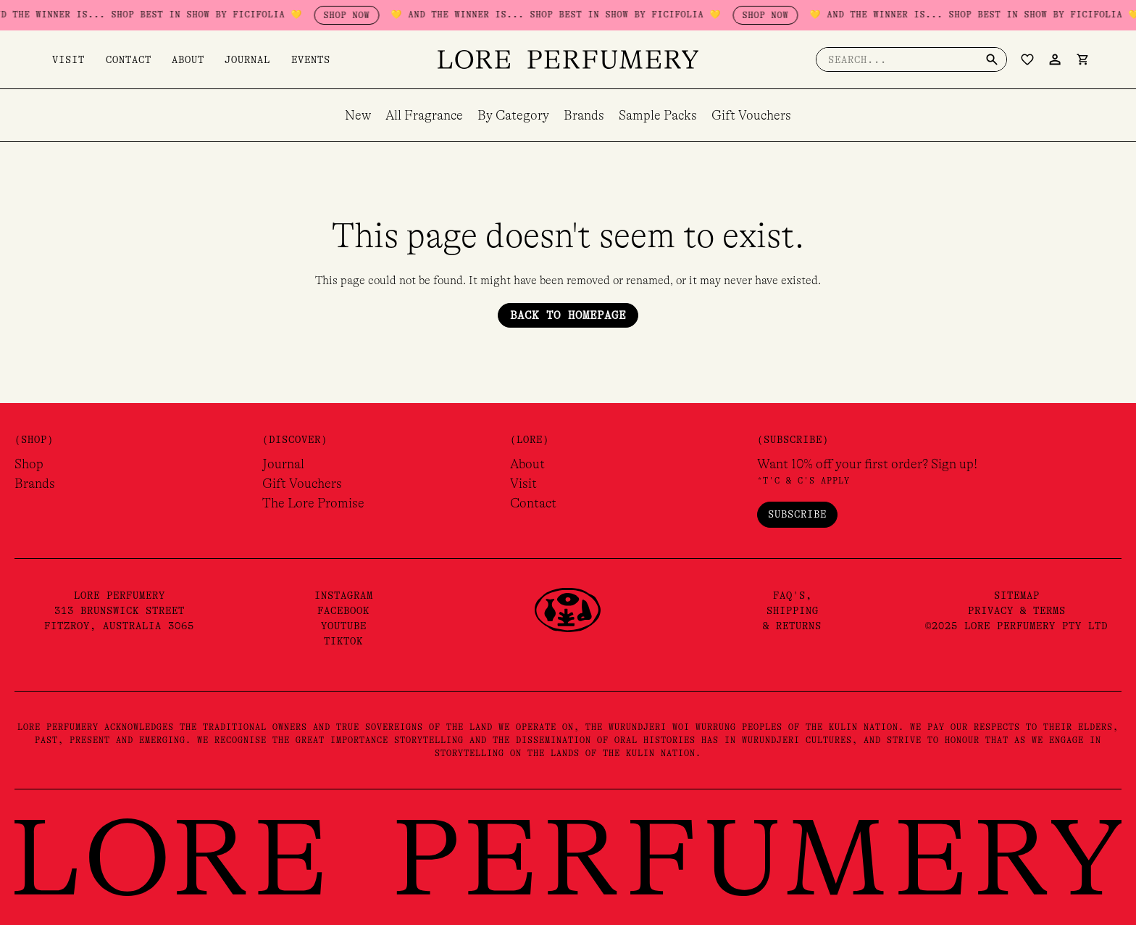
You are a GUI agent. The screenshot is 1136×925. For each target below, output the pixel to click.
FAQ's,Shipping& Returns (792, 610)
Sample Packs (658, 115)
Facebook (343, 610)
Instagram (343, 595)
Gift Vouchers (751, 115)
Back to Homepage (568, 315)
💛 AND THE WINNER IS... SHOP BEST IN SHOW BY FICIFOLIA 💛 (171, 14)
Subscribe (797, 514)
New (358, 115)
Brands (584, 115)
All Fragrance (424, 115)
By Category (513, 115)
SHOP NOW (380, 15)
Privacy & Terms (1017, 610)
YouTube (344, 625)
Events (280, 59)
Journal (223, 59)
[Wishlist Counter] (1027, 59)
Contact (116, 59)
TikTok (343, 641)
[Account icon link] (1055, 59)
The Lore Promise (313, 503)
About (170, 59)
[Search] (992, 59)
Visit (62, 59)
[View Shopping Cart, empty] (1082, 59)
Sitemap (1017, 595)
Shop (28, 464)
